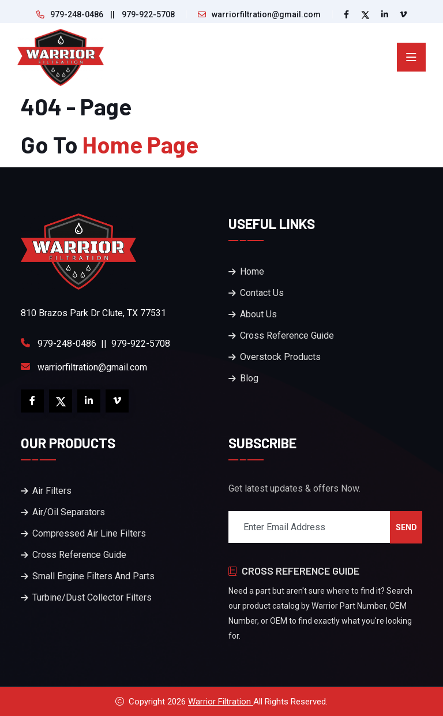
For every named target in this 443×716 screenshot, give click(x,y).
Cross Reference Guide (287, 335)
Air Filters (52, 490)
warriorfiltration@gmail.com (266, 14)
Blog (249, 378)
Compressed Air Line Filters (89, 533)
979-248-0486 (76, 14)
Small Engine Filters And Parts (93, 576)
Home (252, 271)
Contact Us (262, 292)
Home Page (140, 144)
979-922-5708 (148, 14)
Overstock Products (280, 356)
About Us (258, 314)
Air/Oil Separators (68, 512)
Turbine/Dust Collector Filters (92, 597)
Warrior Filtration (220, 701)
